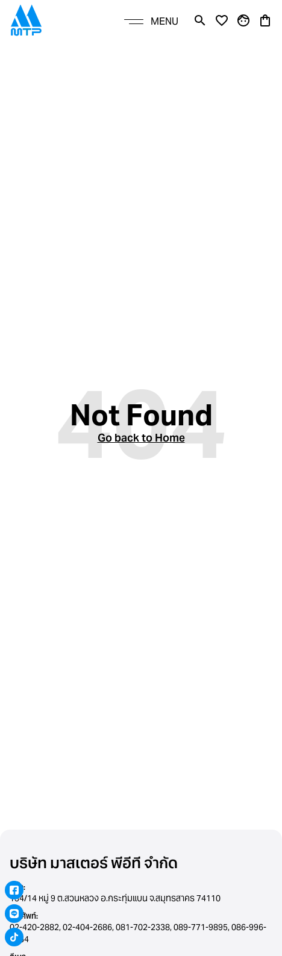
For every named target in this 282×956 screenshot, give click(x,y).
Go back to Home (141, 438)
